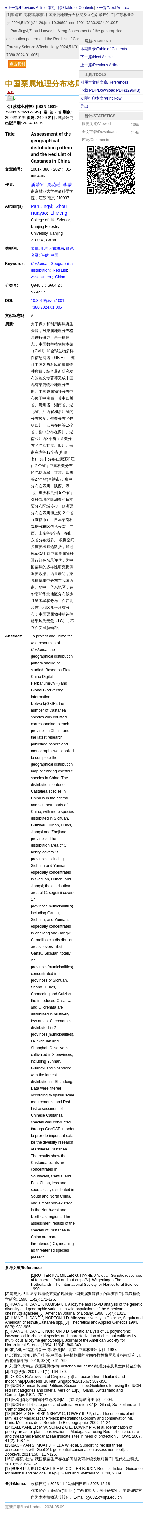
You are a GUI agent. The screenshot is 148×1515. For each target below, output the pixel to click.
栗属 (35, 248)
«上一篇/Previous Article (26, 7)
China (59, 277)
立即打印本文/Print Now (100, 98)
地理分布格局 (52, 248)
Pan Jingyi (41, 206)
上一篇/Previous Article (100, 65)
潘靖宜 (37, 184)
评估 (45, 255)
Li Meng (58, 213)
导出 (84, 106)
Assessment (41, 277)
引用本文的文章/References (104, 82)
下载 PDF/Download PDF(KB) (110, 90)
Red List (59, 270)
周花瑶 (53, 184)
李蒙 (67, 184)
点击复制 (17, 64)
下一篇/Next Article (96, 57)
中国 (54, 255)
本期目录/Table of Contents (71, 7)
